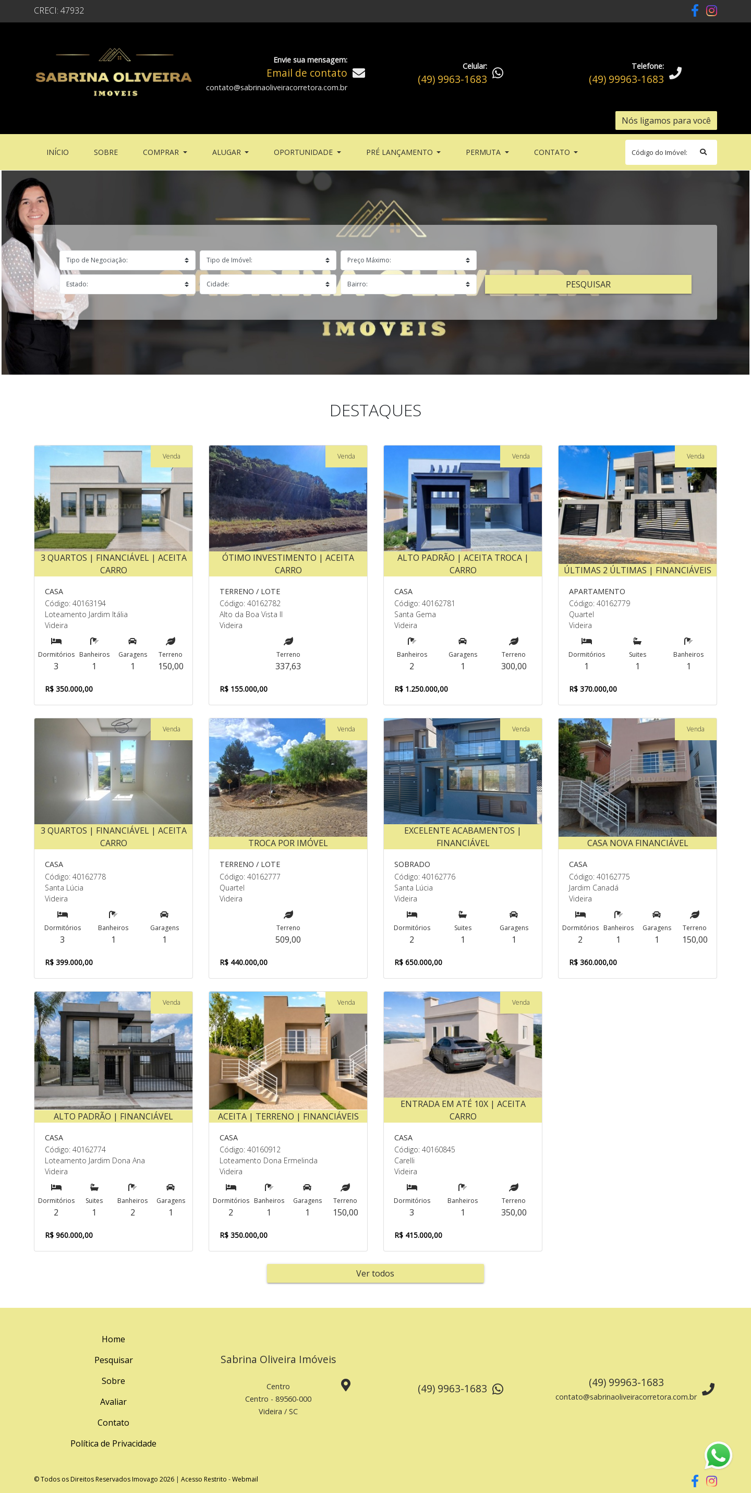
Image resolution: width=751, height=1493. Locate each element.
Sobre (108, 151)
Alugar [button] (227, 152)
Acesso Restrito (204, 1479)
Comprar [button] (162, 152)
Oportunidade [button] (304, 152)
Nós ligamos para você (666, 120)
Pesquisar (588, 284)
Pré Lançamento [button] (400, 152)
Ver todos (375, 1273)
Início (59, 151)
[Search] (671, 152)
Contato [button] (553, 152)
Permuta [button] (484, 152)
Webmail (245, 1479)
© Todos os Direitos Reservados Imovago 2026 (104, 1479)
